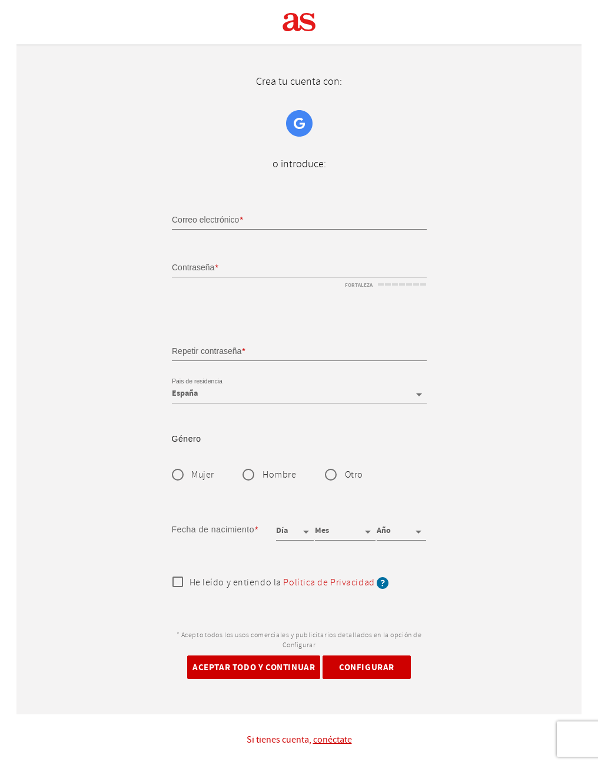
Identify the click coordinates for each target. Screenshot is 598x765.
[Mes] (345, 526)
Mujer (202, 475)
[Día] (295, 526)
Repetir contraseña (206, 350)
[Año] (401, 526)
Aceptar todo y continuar (253, 667)
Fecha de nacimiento (213, 529)
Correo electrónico (205, 219)
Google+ (299, 123)
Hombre (279, 475)
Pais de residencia (197, 381)
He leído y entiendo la (289, 583)
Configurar (366, 667)
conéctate (332, 740)
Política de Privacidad (328, 583)
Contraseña (193, 267)
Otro (354, 475)
